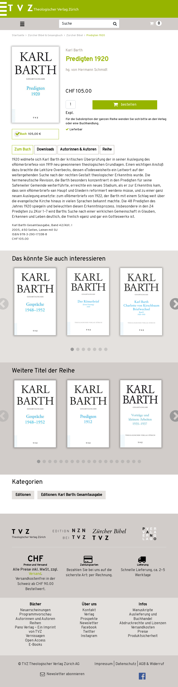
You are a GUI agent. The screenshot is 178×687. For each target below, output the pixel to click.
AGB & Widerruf (151, 664)
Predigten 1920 (95, 35)
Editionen (23, 495)
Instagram (89, 636)
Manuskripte (143, 610)
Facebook (89, 627)
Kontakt (89, 610)
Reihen (35, 623)
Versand (35, 574)
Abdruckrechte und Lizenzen (142, 623)
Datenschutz (126, 664)
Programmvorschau (35, 614)
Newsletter (89, 623)
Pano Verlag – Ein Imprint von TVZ (35, 629)
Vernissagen (35, 636)
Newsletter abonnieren (62, 674)
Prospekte (89, 619)
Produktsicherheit (143, 636)
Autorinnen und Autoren (35, 619)
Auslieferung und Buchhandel (143, 616)
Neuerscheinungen (35, 610)
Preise (142, 632)
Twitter (89, 632)
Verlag (89, 614)
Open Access (35, 640)
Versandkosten (143, 627)
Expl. (70, 113)
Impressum (103, 664)
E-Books (35, 645)
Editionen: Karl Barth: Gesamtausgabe (71, 495)
